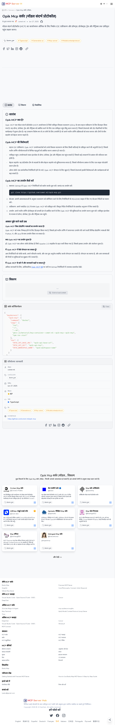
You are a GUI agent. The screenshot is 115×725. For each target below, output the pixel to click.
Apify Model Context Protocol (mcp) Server (73, 611)
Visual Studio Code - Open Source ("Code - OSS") (18, 598)
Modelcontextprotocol (71, 41)
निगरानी (61, 660)
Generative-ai (38, 41)
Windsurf (62, 624)
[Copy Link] (26, 48)
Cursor (61, 598)
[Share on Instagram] (16, 48)
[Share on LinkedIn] (12, 48)
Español (34, 721)
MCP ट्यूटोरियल (6, 640)
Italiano (63, 721)
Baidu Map (5, 585)
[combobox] (104, 4)
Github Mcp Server (8, 591)
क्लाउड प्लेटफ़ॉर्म (6, 652)
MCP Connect (6, 627)
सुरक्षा (3, 655)
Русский (88, 721)
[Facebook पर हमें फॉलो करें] (57, 715)
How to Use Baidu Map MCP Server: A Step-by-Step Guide (78, 676)
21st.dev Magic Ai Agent (10, 608)
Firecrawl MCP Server (65, 585)
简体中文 (26, 721)
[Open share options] (109, 719)
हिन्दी (57, 721)
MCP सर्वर (5, 635)
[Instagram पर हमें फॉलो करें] (63, 715)
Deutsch (42, 721)
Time (3, 614)
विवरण (22, 105)
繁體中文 (96, 721)
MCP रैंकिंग (62, 640)
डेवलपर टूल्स (9, 502)
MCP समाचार (62, 637)
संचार (60, 652)
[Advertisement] (57, 84)
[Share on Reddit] (21, 48)
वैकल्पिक (36, 105)
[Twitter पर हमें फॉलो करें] (51, 715)
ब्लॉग (3, 637)
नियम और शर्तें (62, 685)
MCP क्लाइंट (62, 635)
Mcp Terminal (6, 611)
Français (51, 721)
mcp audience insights (66, 608)
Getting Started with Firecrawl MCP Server (15, 676)
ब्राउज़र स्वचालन (63, 655)
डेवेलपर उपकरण (6, 649)
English (18, 721)
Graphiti (4, 588)
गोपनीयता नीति (6, 685)
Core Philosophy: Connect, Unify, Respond (73, 588)
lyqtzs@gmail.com (8, 693)
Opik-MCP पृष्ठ (37, 267)
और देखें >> (57, 557)
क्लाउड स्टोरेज (5, 660)
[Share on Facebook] (3, 48)
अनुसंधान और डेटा (63, 649)
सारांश (8, 105)
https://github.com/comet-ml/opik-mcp (22, 419)
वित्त (3, 657)
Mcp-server (53, 41)
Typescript (24, 41)
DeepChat (5, 600)
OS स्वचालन (62, 657)
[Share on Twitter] (8, 48)
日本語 (70, 721)
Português (79, 721)
